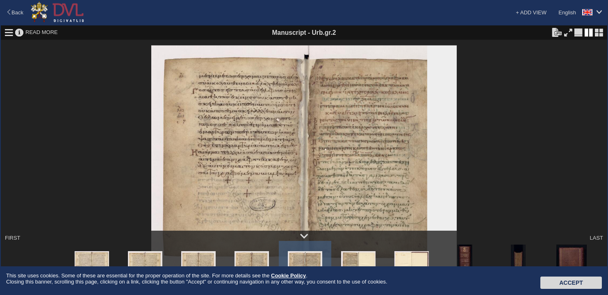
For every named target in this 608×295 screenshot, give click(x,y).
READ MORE (41, 32)
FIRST (12, 238)
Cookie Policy (288, 275)
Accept (571, 282)
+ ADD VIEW (531, 12)
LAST (596, 238)
